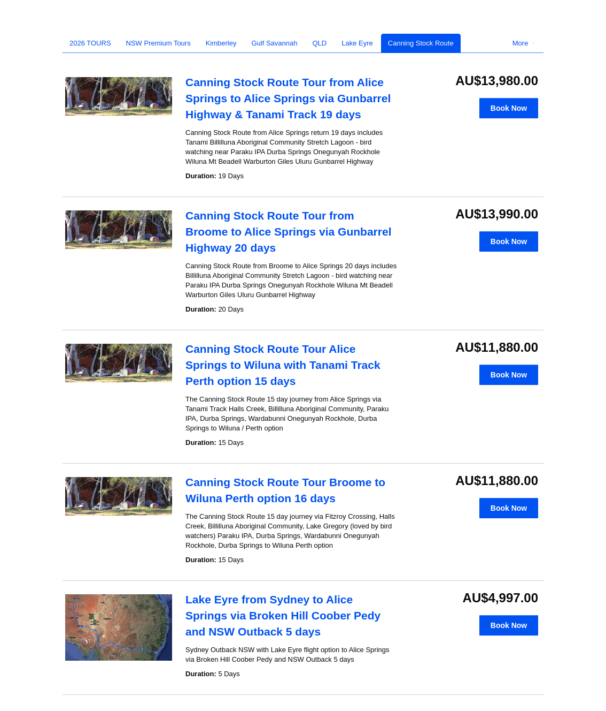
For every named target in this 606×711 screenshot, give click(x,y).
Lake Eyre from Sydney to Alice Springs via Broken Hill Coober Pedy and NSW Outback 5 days (282, 615)
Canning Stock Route (421, 43)
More (523, 43)
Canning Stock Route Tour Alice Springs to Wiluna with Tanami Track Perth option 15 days (282, 365)
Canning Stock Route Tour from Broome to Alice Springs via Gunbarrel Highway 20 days (288, 231)
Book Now (509, 108)
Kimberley (221, 43)
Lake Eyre (357, 43)
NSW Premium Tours (158, 43)
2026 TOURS (90, 43)
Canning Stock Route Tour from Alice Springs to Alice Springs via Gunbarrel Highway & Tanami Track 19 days (288, 98)
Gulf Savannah (274, 43)
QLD (320, 43)
